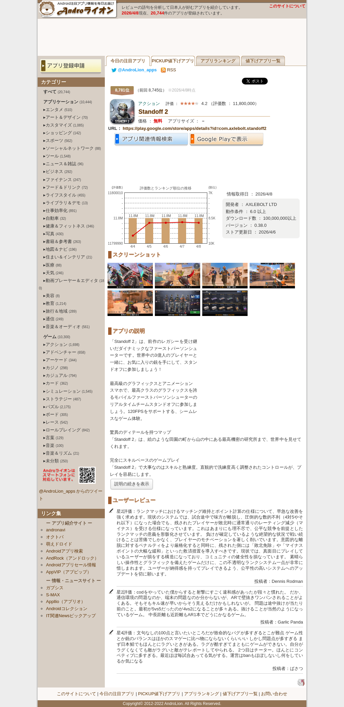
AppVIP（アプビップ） (68, 571)
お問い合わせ (274, 693)
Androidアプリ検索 (64, 551)
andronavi (55, 529)
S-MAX (53, 594)
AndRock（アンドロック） (72, 558)
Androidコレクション (66, 608)
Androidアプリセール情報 (71, 564)
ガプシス (54, 587)
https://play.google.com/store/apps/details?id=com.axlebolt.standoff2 (194, 128)
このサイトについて (287, 6)
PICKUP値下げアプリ (173, 60)
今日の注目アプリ (128, 60)
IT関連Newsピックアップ (71, 615)
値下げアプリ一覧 (263, 60)
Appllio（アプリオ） (65, 601)
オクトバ (54, 536)
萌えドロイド (59, 543)
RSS (168, 69)
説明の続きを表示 (131, 483)
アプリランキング (218, 60)
